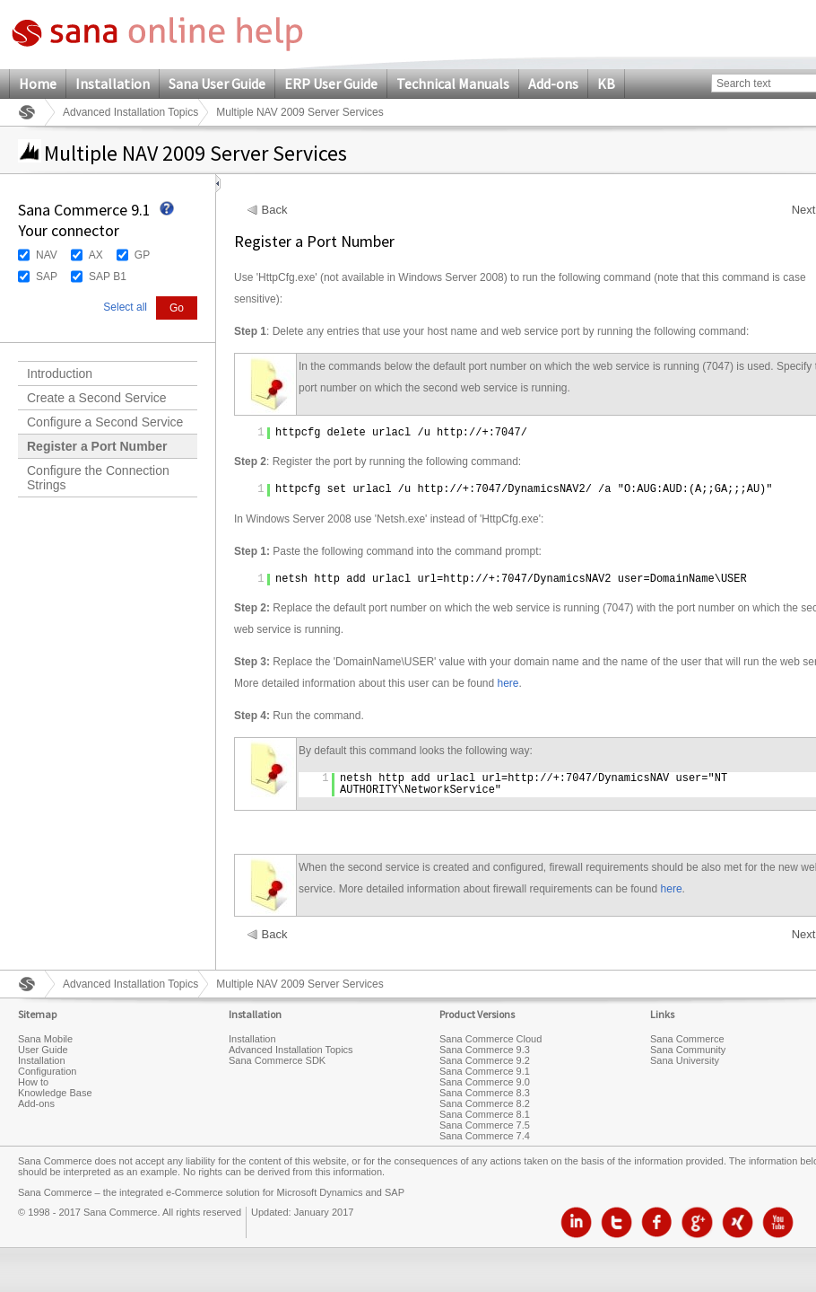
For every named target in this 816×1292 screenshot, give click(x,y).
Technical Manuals (452, 83)
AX (96, 255)
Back (275, 210)
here (508, 683)
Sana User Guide (217, 83)
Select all (125, 307)
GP (142, 255)
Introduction (59, 373)
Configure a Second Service (105, 422)
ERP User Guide (331, 83)
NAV (46, 255)
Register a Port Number (97, 446)
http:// (459, 432)
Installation (112, 83)
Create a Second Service (97, 398)
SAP (46, 276)
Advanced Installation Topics (130, 112)
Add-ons (553, 83)
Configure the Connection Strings (98, 477)
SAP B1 (107, 276)
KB (606, 83)
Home (37, 83)
